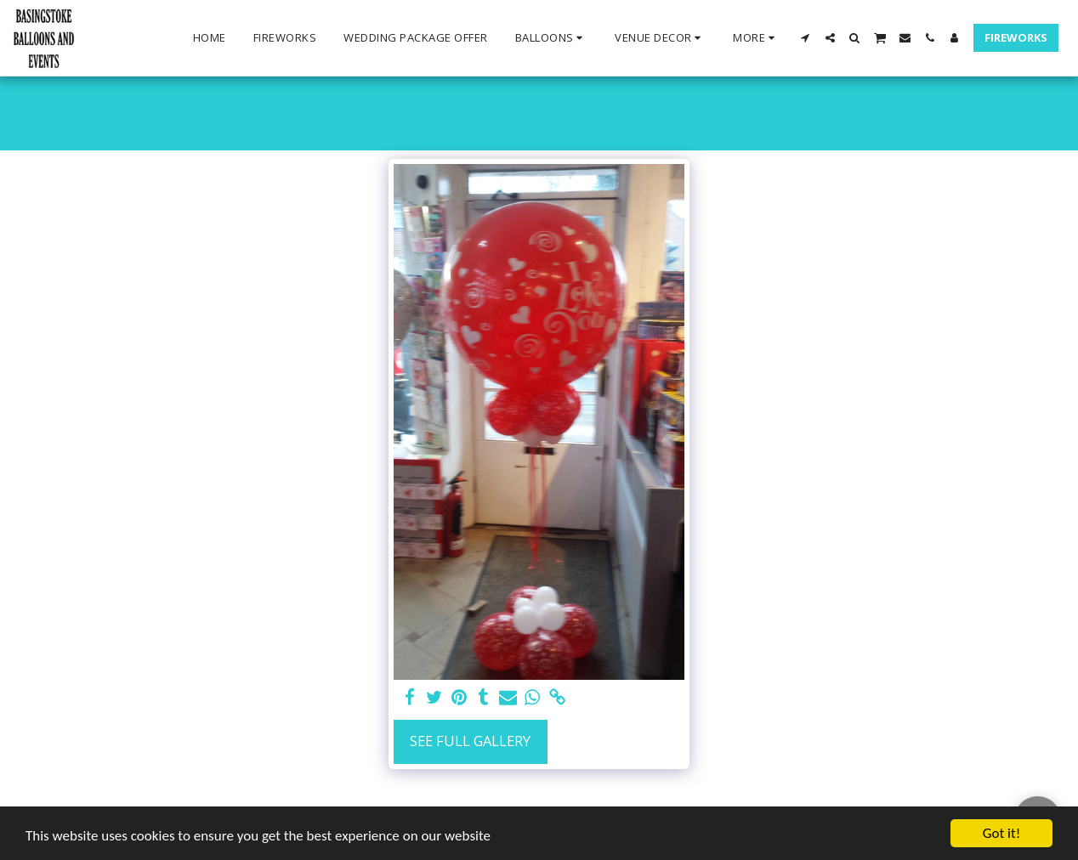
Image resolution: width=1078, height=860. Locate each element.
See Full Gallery (470, 740)
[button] (551, 38)
